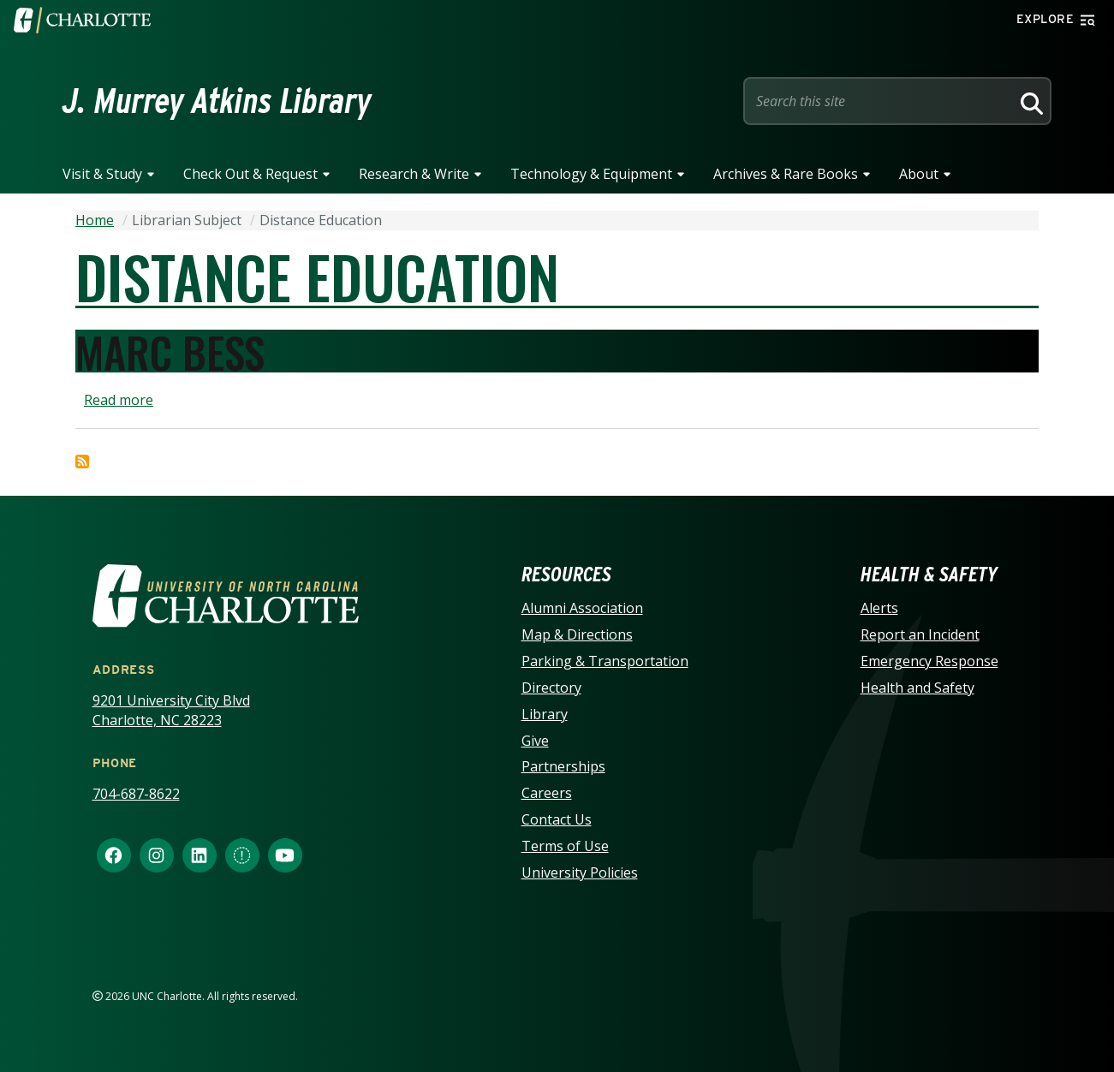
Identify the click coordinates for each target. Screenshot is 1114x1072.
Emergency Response (929, 661)
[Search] (1029, 101)
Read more (118, 399)
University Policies (579, 872)
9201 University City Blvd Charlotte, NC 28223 (171, 710)
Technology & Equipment (591, 173)
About (918, 173)
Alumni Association (582, 608)
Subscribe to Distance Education (82, 461)
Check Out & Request (250, 173)
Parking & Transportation (604, 661)
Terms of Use (565, 846)
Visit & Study (102, 173)
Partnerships (563, 766)
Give (535, 740)
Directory (551, 687)
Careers (546, 792)
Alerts (879, 608)
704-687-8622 (136, 793)
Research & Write (414, 173)
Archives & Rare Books (785, 173)
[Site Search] (880, 101)
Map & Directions (577, 634)
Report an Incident (920, 634)
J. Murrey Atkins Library (217, 101)
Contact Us (556, 819)
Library (544, 714)
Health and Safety (917, 687)
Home (94, 220)
